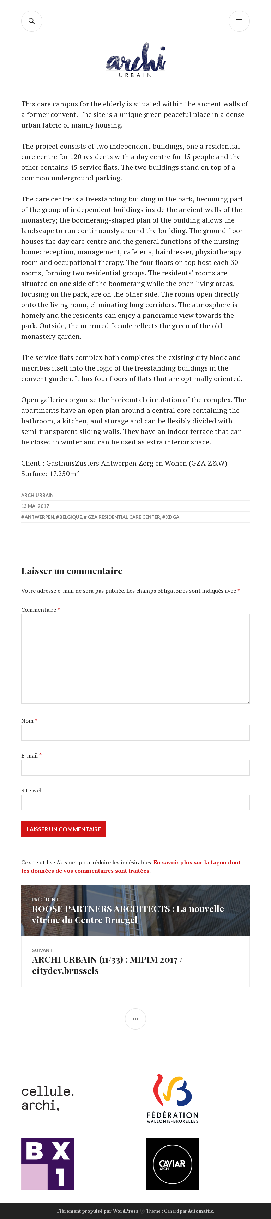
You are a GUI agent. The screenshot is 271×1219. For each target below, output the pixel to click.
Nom (29, 720)
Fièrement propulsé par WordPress (97, 1211)
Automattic (200, 1211)
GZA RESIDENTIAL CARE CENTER (124, 517)
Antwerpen (39, 517)
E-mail (31, 755)
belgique (70, 517)
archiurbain (37, 495)
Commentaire (40, 610)
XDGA (172, 517)
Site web (32, 790)
